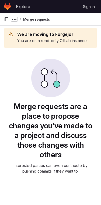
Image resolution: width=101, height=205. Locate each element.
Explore (23, 6)
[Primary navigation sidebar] (6, 19)
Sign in (89, 6)
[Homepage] (7, 6)
